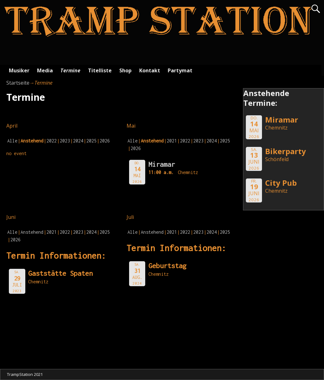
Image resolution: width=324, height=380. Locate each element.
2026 (105, 140)
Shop (125, 70)
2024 (78, 140)
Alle (12, 140)
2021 (172, 140)
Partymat (180, 70)
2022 (52, 140)
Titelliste (100, 70)
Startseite (17, 82)
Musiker (19, 70)
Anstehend (32, 232)
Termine (70, 70)
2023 (65, 140)
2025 (91, 140)
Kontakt (149, 70)
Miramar (161, 164)
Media (45, 70)
